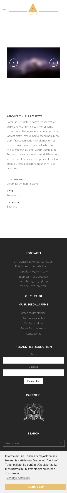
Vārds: (34, 354)
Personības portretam (33, 328)
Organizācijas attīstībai (33, 313)
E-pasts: (33, 366)
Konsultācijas (33, 333)
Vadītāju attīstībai (33, 323)
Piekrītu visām (35, 487)
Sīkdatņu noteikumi (18, 478)
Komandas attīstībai (34, 318)
